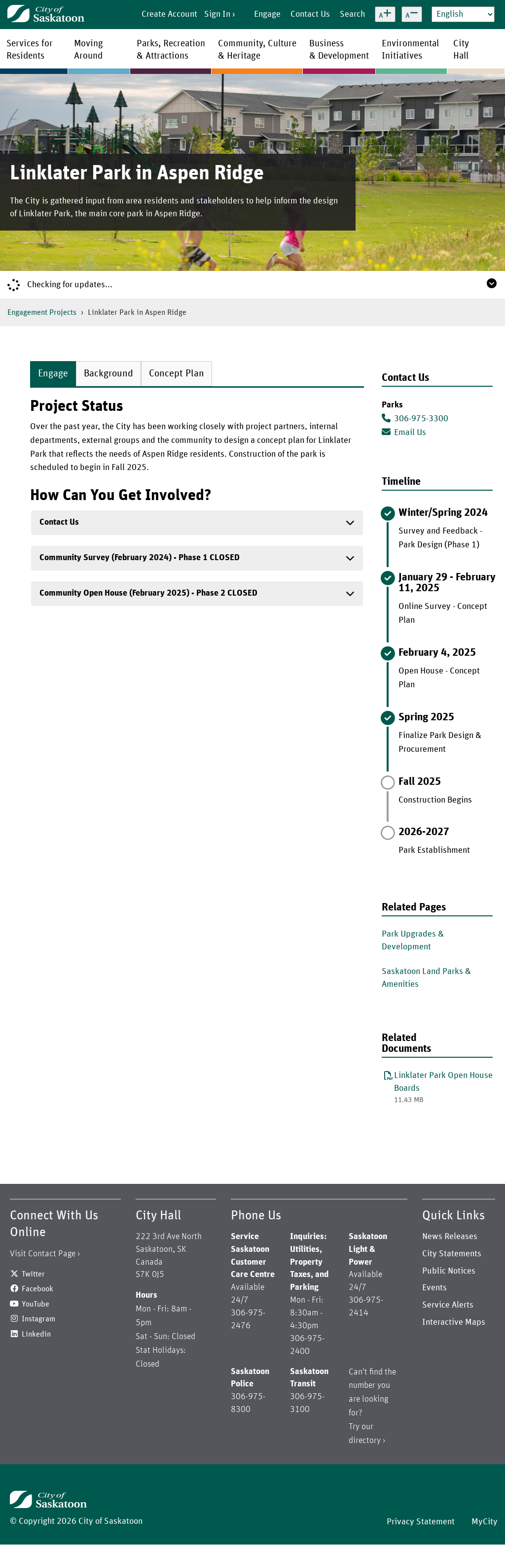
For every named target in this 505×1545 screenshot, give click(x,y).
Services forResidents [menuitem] (29, 50)
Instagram (38, 1319)
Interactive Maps (453, 1322)
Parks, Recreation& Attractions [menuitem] (171, 50)
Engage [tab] (53, 373)
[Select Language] (463, 14)
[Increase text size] (385, 14)
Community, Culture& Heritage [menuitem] (257, 50)
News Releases (449, 1236)
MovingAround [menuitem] (88, 50)
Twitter (33, 1274)
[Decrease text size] (411, 14)
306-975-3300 (415, 418)
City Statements (451, 1253)
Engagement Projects (41, 312)
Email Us (404, 432)
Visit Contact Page (42, 1253)
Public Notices (448, 1271)
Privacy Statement (421, 1521)
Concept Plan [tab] (176, 373)
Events (434, 1287)
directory (365, 1440)
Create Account (169, 14)
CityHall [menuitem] (461, 50)
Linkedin (36, 1334)
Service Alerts (447, 1305)
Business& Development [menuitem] (339, 50)
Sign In (217, 14)
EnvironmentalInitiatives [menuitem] (410, 50)
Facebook (37, 1289)
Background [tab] (108, 373)
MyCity (484, 1521)
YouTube (35, 1304)
